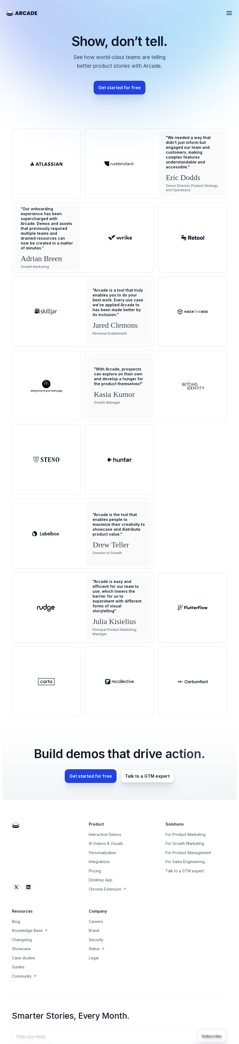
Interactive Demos (105, 834)
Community (22, 976)
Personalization (102, 852)
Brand (94, 930)
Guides (18, 967)
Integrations (99, 861)
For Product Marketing (186, 834)
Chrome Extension (105, 889)
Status (94, 948)
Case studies (23, 958)
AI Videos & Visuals (106, 843)
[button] (229, 13)
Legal (94, 958)
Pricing (95, 871)
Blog (16, 921)
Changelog (22, 939)
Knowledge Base (27, 930)
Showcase (21, 948)
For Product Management (188, 852)
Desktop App (100, 880)
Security (96, 939)
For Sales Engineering (185, 861)
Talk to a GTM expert (185, 871)
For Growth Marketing (185, 843)
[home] (21, 13)
